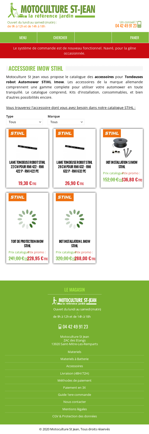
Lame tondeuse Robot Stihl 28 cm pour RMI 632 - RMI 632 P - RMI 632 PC (74, 167)
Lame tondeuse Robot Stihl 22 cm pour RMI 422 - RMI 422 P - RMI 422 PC (27, 167)
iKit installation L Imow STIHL (74, 243)
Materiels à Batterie (74, 359)
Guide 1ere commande (74, 394)
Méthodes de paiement (74, 380)
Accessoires (74, 366)
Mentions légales (74, 409)
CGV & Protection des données (74, 416)
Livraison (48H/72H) (74, 373)
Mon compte (93, 37)
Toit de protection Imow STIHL (27, 243)
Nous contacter (74, 401)
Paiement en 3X (74, 387)
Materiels (74, 352)
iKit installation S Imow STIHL (121, 164)
